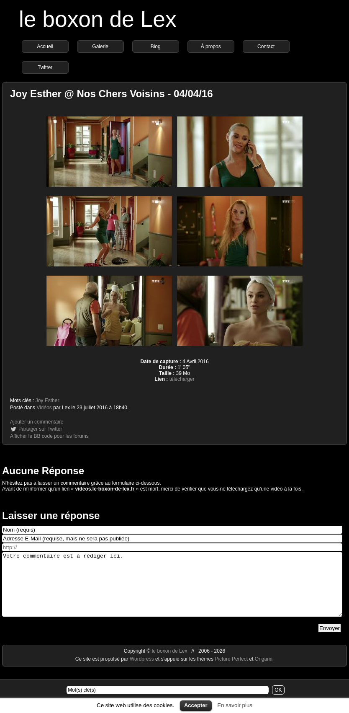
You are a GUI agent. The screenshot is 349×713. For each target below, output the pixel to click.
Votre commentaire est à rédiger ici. (172, 590)
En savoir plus (234, 705)
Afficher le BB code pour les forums (49, 436)
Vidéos (43, 408)
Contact (266, 46)
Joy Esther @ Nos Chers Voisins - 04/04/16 (111, 93)
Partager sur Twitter (40, 429)
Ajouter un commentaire (36, 422)
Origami (263, 671)
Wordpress (142, 671)
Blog (156, 46)
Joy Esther (47, 400)
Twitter (45, 67)
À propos (211, 46)
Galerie (100, 46)
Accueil (45, 46)
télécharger (182, 379)
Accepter (196, 705)
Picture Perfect (231, 671)
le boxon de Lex (98, 19)
